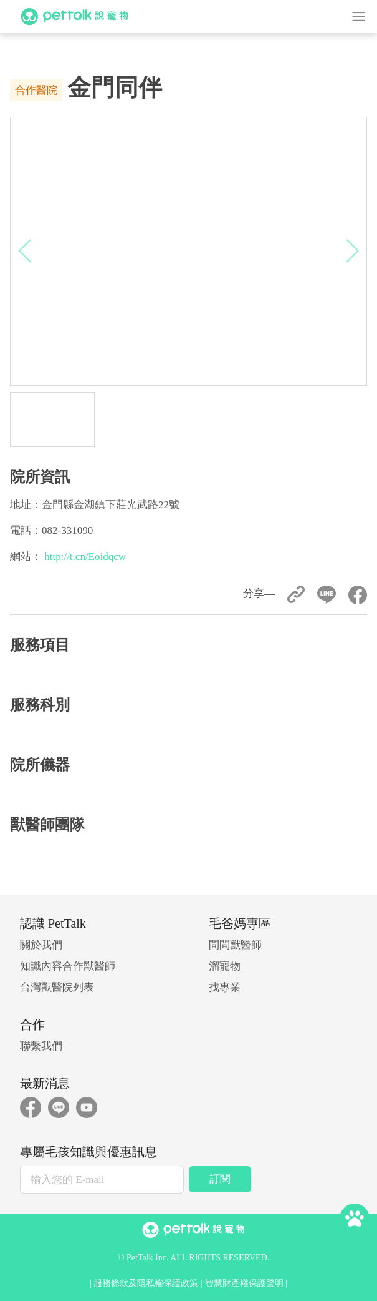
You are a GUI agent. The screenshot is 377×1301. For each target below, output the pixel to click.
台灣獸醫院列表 (57, 987)
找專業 (225, 987)
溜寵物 (225, 966)
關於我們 (41, 945)
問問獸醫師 (235, 945)
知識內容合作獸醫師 (67, 966)
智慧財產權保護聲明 (244, 1283)
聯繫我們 (41, 1046)
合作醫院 (36, 90)
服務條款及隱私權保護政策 (145, 1283)
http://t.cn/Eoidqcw (85, 556)
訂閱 (220, 1179)
